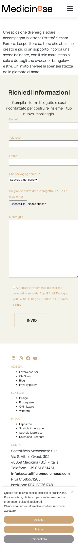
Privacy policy (28, 385)
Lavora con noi (28, 372)
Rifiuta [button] (39, 529)
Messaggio (39, 246)
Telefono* (39, 141)
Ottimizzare (26, 406)
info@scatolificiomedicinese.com (40, 473)
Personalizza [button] (39, 539)
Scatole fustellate (30, 432)
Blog (22, 380)
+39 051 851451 (41, 467)
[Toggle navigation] (70, 8)
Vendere (24, 411)
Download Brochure (31, 437)
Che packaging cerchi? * (24, 176)
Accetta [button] (39, 519)
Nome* (39, 122)
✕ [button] (72, 492)
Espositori (25, 424)
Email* (39, 159)
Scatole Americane (31, 428)
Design (23, 398)
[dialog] (39, 517)
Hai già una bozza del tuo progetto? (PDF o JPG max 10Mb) (39, 197)
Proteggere (26, 402)
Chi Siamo (25, 376)
